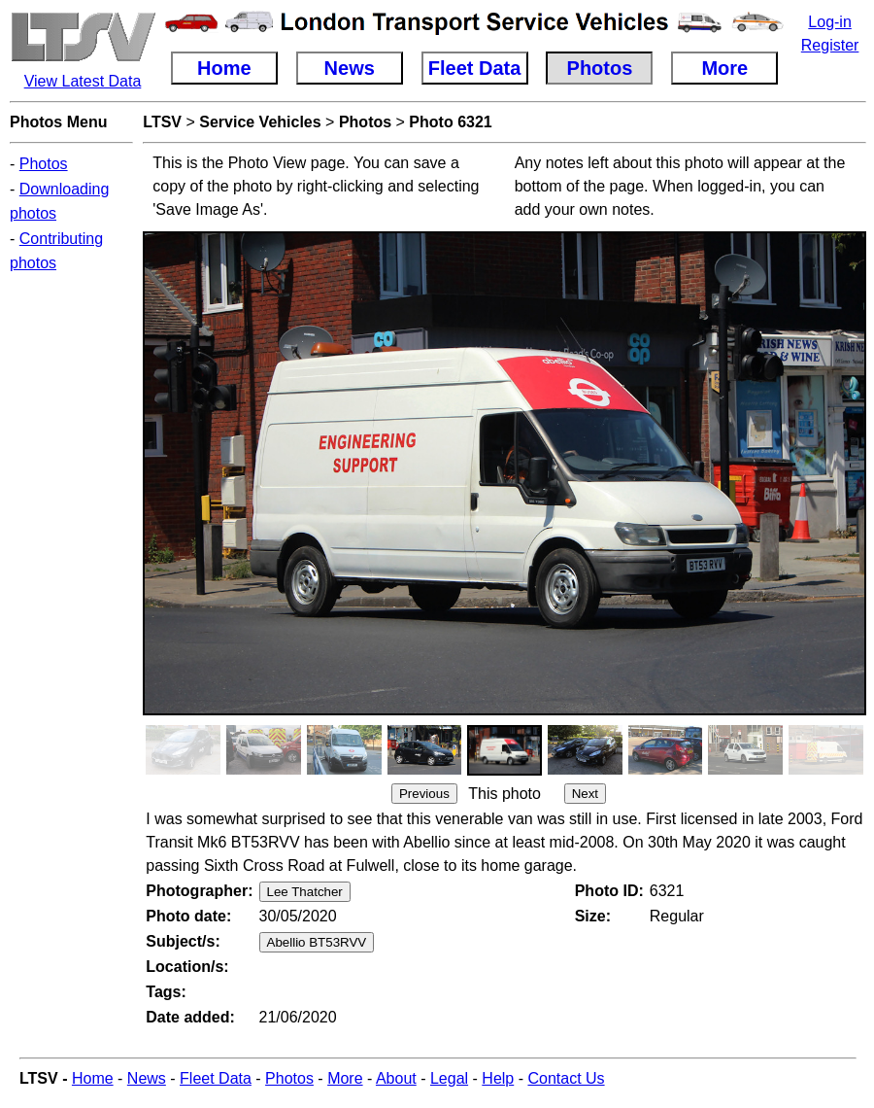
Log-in (829, 22)
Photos (43, 164)
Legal (449, 1078)
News (146, 1078)
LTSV (162, 122)
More (344, 1078)
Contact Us (565, 1078)
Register (830, 45)
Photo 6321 (450, 122)
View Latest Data (83, 81)
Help (498, 1078)
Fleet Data (216, 1078)
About (396, 1078)
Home (93, 1078)
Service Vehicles (259, 122)
